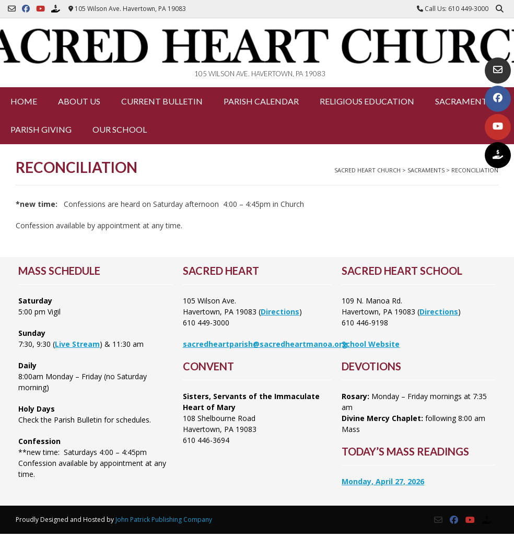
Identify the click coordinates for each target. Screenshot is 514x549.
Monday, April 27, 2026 (383, 481)
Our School (119, 129)
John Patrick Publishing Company (163, 519)
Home (23, 101)
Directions (280, 312)
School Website (371, 344)
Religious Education (367, 101)
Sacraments (463, 101)
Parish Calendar (261, 101)
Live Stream (77, 344)
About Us (79, 101)
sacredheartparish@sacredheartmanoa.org (265, 344)
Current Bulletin (162, 101)
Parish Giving (41, 129)
